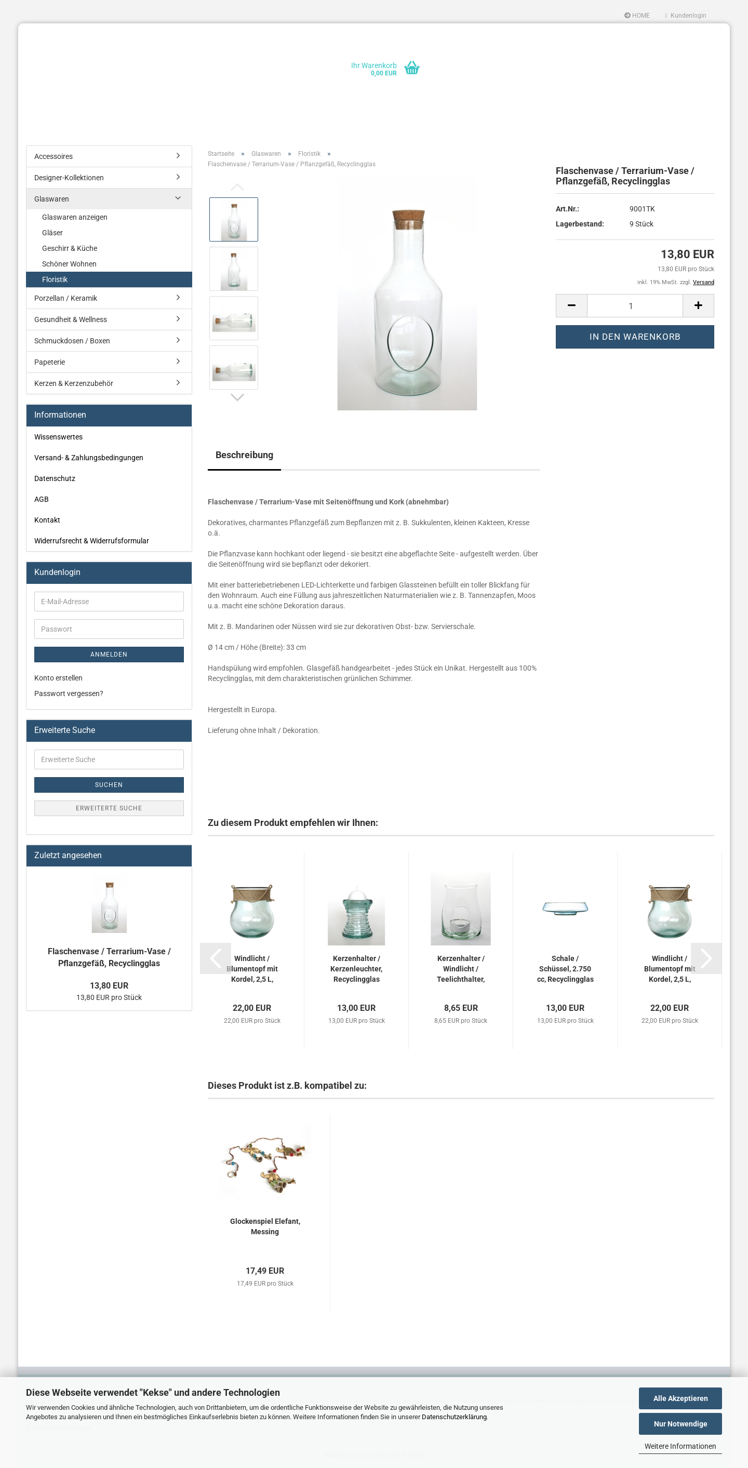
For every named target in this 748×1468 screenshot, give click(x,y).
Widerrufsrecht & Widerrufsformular (91, 541)
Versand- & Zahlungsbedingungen (88, 457)
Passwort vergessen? (68, 693)
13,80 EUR (109, 986)
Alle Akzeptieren (680, 1398)
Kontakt (47, 520)
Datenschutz (54, 478)
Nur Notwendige (680, 1424)
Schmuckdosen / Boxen (72, 341)
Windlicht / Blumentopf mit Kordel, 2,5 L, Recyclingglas (252, 969)
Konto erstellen (58, 678)
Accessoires (53, 156)
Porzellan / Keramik (65, 298)
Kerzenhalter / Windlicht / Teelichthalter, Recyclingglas (461, 969)
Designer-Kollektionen (69, 178)
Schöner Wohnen (69, 264)
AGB (41, 499)
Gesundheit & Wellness (70, 319)
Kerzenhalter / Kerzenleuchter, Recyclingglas (356, 968)
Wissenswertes (58, 437)
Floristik (55, 279)
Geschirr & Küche (69, 248)
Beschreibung (244, 454)
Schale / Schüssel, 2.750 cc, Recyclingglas (565, 968)
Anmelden (109, 654)
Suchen (109, 785)
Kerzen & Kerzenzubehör (73, 383)
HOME (637, 15)
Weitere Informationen (680, 1446)
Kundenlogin (685, 15)
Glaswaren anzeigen (75, 217)
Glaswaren (51, 199)
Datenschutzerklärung (454, 1417)
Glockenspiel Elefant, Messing (265, 1226)
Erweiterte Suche (109, 808)
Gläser (52, 233)
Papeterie (49, 362)
